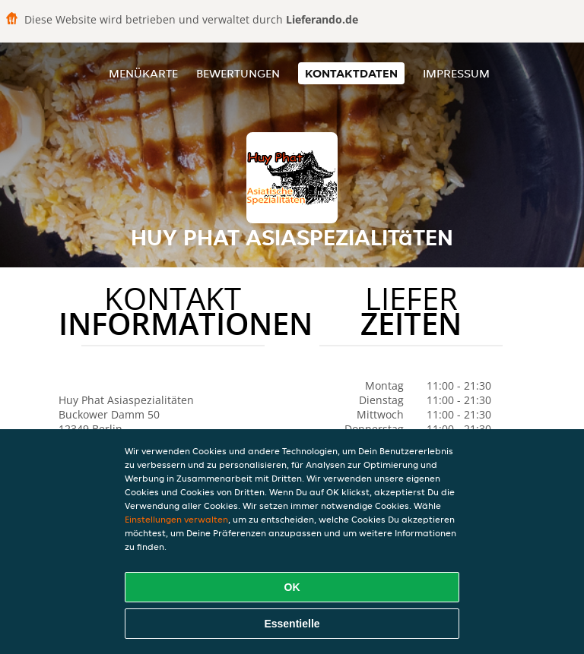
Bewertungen (238, 73)
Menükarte (143, 73)
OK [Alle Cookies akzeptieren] (292, 587)
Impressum (456, 73)
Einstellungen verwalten (176, 519)
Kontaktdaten (351, 73)
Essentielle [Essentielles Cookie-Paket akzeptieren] (291, 624)
